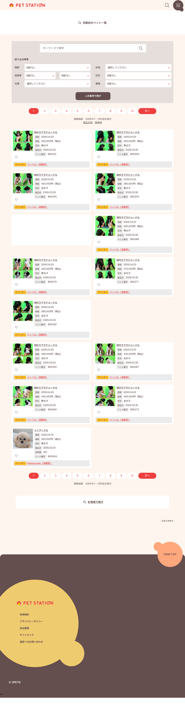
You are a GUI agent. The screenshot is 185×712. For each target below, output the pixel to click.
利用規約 (25, 628)
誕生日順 (87, 123)
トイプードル (41, 444)
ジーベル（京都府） (37, 165)
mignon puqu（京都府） (39, 477)
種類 (17, 67)
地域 (97, 67)
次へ (147, 111)
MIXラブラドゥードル (45, 133)
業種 (97, 83)
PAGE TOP (170, 568)
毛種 (17, 83)
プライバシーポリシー (32, 635)
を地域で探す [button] (93, 516)
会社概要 (25, 642)
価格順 (98, 123)
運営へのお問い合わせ (32, 656)
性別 (97, 75)
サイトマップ (27, 649)
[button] (1, 694)
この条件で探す (93, 96)
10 (132, 111)
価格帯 (18, 75)
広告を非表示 (167, 535)
